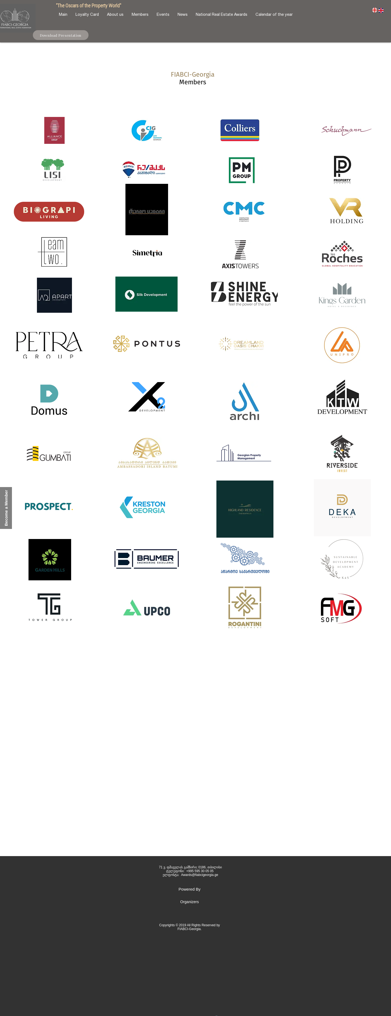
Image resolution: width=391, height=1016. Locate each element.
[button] (6, 508)
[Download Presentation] (61, 35)
